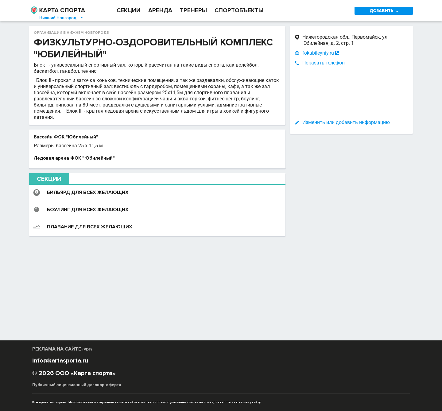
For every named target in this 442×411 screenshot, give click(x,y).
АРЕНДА (160, 10)
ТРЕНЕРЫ (193, 10)
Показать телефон (323, 63)
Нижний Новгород (61, 17)
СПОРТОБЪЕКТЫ (239, 10)
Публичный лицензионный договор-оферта (76, 384)
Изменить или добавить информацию (346, 122)
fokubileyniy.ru (318, 53)
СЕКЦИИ (129, 10)
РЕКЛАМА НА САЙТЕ (62, 349)
